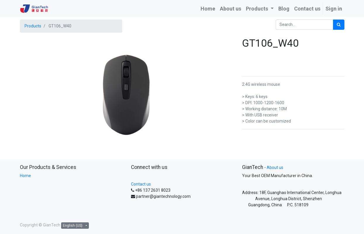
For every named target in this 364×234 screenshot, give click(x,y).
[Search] (338, 25)
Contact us (141, 184)
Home (25, 175)
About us (275, 167)
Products (33, 26)
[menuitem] (208, 8)
